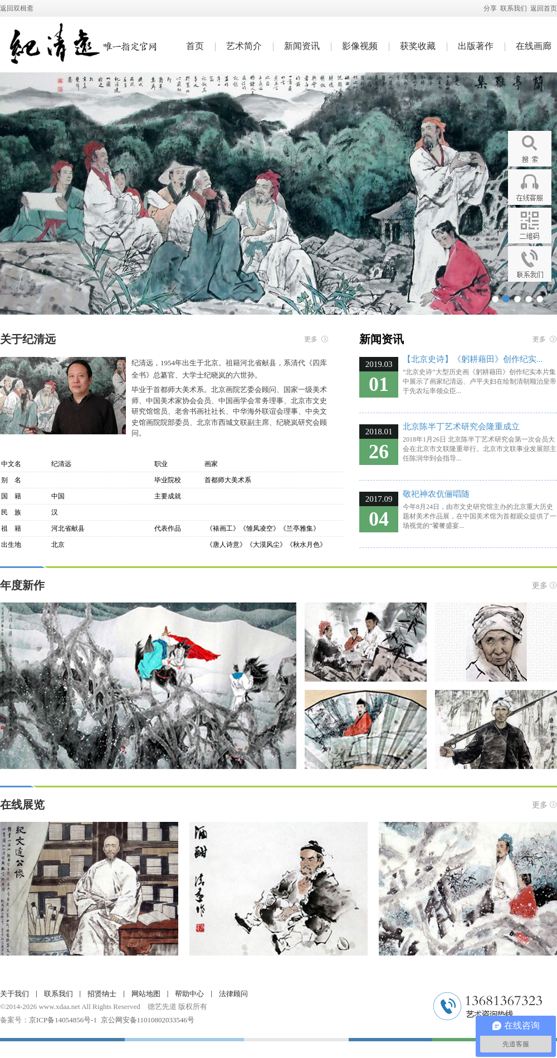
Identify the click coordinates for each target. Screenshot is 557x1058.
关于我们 (14, 994)
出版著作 (476, 46)
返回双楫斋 (16, 8)
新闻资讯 (302, 46)
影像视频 (360, 46)
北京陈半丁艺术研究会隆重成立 (461, 426)
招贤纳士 (101, 994)
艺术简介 (244, 46)
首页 (195, 46)
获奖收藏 (418, 46)
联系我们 (513, 8)
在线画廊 (533, 46)
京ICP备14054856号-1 (63, 1020)
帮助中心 (189, 994)
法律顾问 (233, 994)
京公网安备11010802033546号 (148, 1020)
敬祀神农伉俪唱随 (436, 493)
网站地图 (145, 994)
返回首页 (543, 8)
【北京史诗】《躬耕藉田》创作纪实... (473, 359)
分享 (490, 8)
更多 (310, 339)
